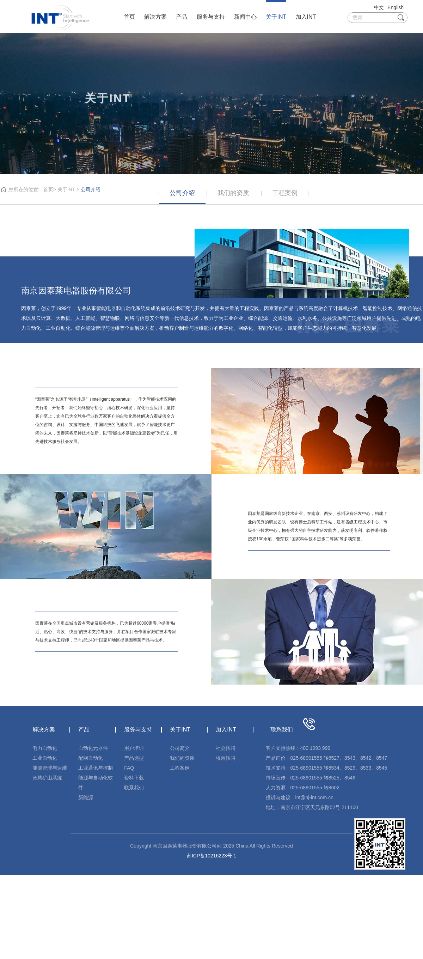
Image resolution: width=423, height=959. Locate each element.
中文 (379, 7)
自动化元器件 (93, 748)
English (395, 7)
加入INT (306, 17)
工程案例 (180, 768)
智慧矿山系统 (47, 778)
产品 (181, 17)
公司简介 (180, 748)
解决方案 (155, 17)
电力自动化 (44, 748)
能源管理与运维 (49, 768)
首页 (129, 17)
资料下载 (134, 778)
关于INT (276, 17)
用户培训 (134, 748)
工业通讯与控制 (95, 768)
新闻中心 (245, 17)
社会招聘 (225, 748)
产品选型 (134, 758)
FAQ (129, 768)
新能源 (85, 797)
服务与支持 (211, 17)
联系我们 (134, 787)
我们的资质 (182, 758)
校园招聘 (225, 758)
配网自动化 (90, 758)
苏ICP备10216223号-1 (211, 855)
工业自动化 (44, 758)
